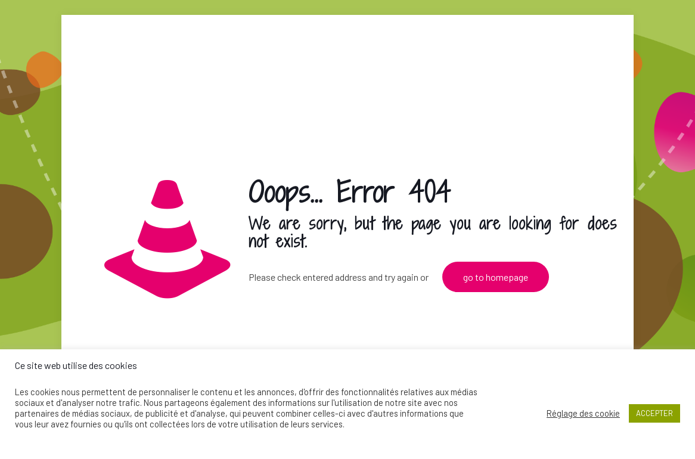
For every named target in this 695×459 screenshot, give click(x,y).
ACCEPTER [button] (654, 413)
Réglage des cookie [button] (583, 413)
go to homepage (495, 277)
